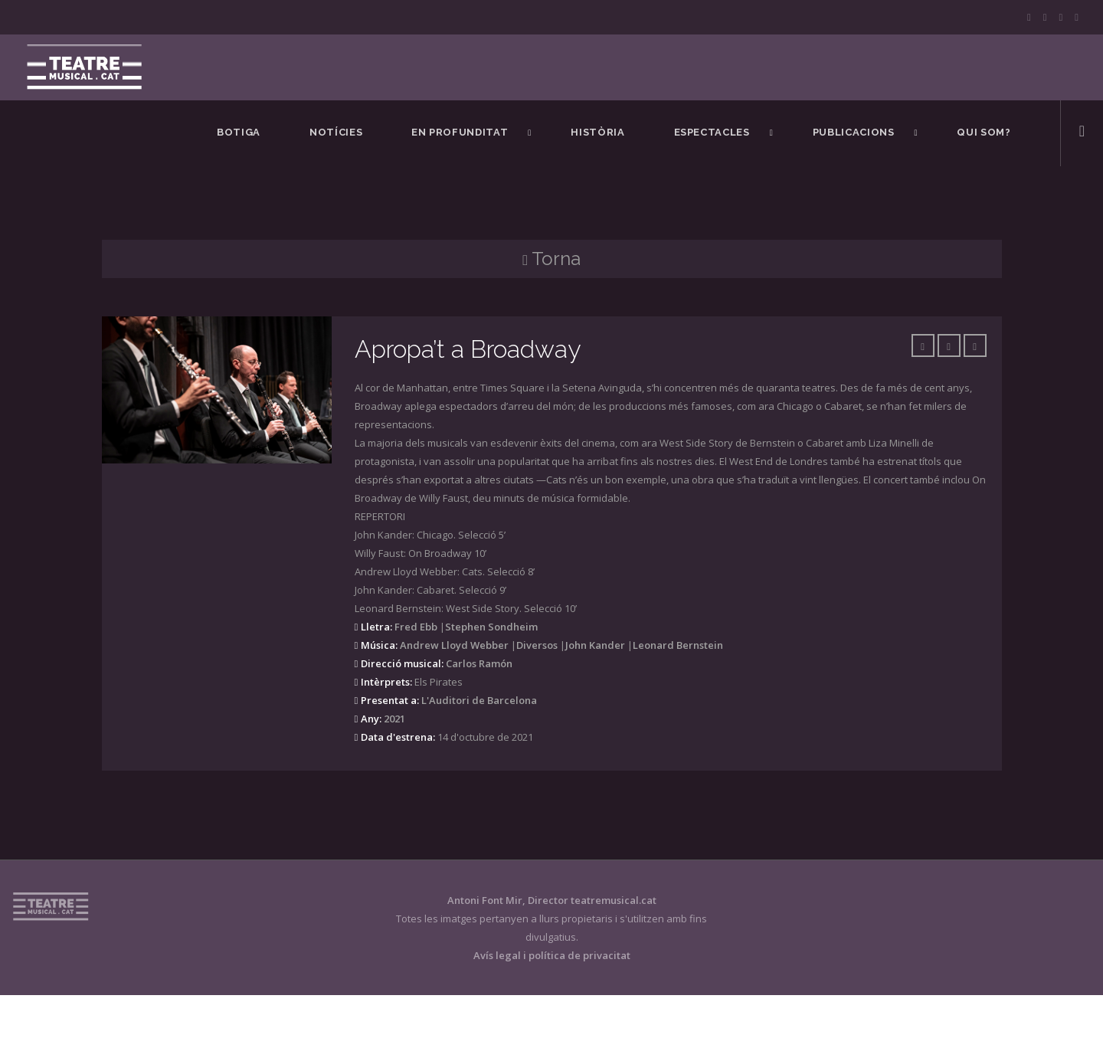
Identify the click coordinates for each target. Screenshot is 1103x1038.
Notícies (335, 132)
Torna (551, 258)
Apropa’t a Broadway (468, 349)
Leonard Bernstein (678, 645)
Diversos (537, 645)
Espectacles (712, 132)
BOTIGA (238, 132)
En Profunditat (459, 132)
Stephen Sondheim (491, 627)
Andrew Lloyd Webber (454, 645)
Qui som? (983, 132)
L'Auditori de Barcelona (479, 700)
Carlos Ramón (479, 663)
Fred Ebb (415, 627)
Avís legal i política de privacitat (551, 955)
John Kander (595, 645)
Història (597, 132)
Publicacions (854, 132)
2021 (394, 718)
